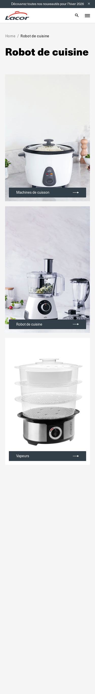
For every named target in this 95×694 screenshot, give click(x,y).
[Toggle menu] (87, 15)
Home (10, 36)
